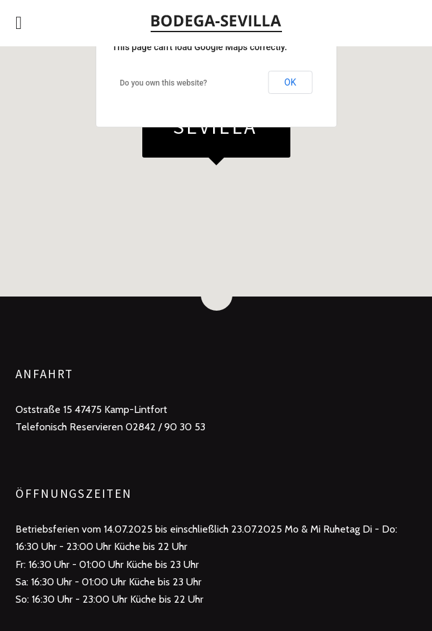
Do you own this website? (163, 82)
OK (290, 82)
